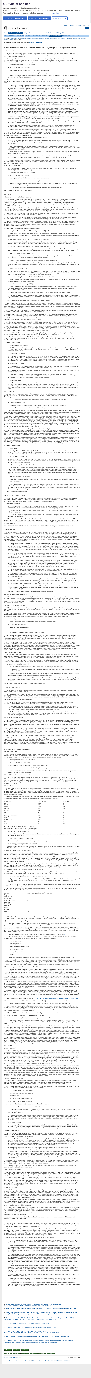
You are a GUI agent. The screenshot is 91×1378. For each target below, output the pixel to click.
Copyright (47, 1360)
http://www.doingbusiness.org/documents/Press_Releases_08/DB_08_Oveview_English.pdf (39, 1336)
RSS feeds (80, 25)
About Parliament (42, 33)
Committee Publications (50, 38)
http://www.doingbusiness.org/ (37, 1323)
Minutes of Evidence (35, 42)
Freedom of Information (26, 1360)
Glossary (11, 1360)
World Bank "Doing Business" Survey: (16, 1323)
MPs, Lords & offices (29, 33)
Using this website (40, 1360)
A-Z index (6, 1360)
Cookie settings (59, 18)
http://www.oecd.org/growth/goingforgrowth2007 (39, 1327)
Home (6, 33)
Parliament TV (66, 35)
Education (65, 33)
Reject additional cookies (39, 18)
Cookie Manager (67, 1360)
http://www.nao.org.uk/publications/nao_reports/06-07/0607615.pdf (34, 1342)
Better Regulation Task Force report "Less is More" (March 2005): (24, 1308)
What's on (27, 35)
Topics (77, 35)
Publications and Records (37, 38)
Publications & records (55, 35)
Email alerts (72, 25)
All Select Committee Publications (63, 38)
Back (51, 1305)
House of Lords (20, 35)
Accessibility (65, 25)
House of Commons (9, 35)
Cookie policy (59, 1360)
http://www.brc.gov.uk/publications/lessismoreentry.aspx (60, 1308)
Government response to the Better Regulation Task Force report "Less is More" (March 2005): (33, 1304)
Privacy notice (53, 1360)
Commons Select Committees (78, 38)
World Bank (9, 1336)
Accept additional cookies (15, 18)
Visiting (59, 33)
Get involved (51, 33)
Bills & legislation (36, 35)
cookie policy (54, 13)
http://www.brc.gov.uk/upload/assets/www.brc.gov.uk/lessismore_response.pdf (26, 1305)
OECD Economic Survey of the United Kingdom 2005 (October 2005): (25, 1331)
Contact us (86, 25)
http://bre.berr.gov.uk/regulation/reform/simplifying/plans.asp (37, 1319)
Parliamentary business (15, 33)
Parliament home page (15, 38)
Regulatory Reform (8, 39)
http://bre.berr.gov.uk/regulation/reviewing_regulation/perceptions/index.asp (56, 998)
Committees (45, 35)
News (72, 35)
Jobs (33, 1360)
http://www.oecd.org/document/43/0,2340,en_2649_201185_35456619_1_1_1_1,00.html (29, 1332)
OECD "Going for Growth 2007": (15, 1327)
